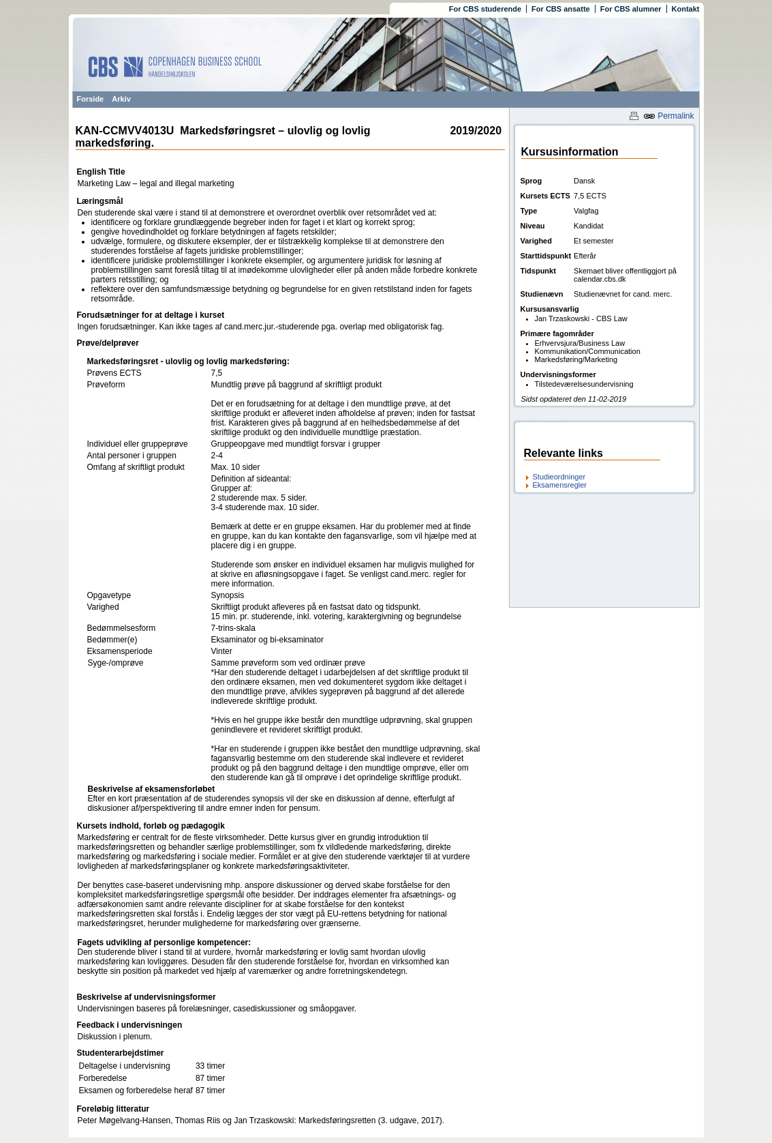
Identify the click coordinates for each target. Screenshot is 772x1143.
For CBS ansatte (560, 9)
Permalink (668, 116)
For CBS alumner (631, 9)
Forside (90, 99)
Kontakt (686, 9)
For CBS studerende (485, 9)
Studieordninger (559, 477)
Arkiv (121, 99)
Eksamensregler (560, 485)
